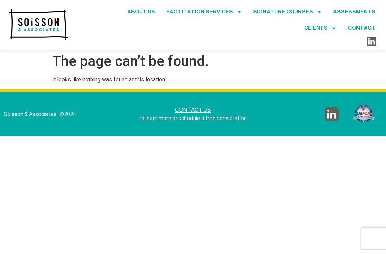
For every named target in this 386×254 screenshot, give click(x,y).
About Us (141, 11)
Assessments (354, 11)
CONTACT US (193, 110)
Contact (361, 28)
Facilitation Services (204, 12)
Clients (320, 28)
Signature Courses (287, 12)
